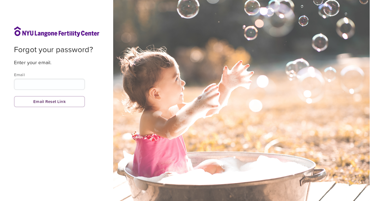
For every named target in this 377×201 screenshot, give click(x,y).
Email (19, 75)
